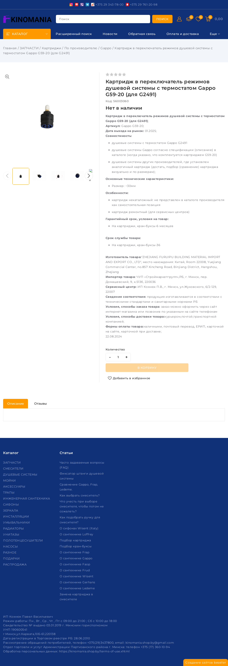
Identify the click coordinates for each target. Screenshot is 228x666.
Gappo (105, 48)
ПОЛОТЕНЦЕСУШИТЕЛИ (23, 540)
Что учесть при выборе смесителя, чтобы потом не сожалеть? (82, 506)
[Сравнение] (189, 19)
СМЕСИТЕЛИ (13, 468)
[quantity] (118, 357)
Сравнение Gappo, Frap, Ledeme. (79, 487)
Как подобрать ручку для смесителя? (80, 519)
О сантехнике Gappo (77, 558)
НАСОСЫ (11, 546)
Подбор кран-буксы (76, 546)
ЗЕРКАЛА (11, 510)
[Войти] (179, 19)
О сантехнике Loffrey (77, 534)
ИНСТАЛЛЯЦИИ (16, 516)
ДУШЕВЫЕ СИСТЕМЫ (20, 474)
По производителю (80, 48)
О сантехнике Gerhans (78, 582)
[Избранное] (198, 19)
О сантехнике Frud (75, 570)
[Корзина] (208, 19)
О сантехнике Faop (75, 564)
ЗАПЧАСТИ (29, 48)
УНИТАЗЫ (11, 534)
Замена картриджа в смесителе (76, 596)
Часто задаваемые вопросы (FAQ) (82, 465)
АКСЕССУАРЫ (14, 486)
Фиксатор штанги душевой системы (82, 476)
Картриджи (51, 48)
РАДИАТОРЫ (14, 528)
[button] (89, 176)
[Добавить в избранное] (129, 378)
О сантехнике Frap (75, 552)
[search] (162, 19)
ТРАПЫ (9, 492)
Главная (10, 48)
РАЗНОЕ (10, 552)
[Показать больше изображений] (7, 77)
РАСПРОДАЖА (15, 564)
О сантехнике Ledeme (78, 588)
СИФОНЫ (11, 504)
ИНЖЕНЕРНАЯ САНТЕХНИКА (27, 498)
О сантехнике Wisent (77, 576)
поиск (64, 19)
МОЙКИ (10, 480)
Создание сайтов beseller (205, 662)
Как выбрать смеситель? (80, 495)
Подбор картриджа (76, 540)
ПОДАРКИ (12, 558)
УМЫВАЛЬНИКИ (17, 522)
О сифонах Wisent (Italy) (80, 528)
